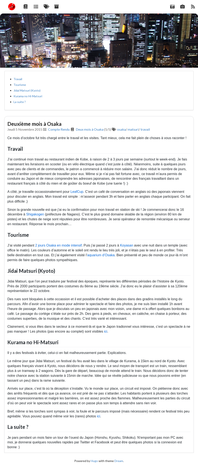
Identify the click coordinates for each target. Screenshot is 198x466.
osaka (121, 129)
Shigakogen (35, 214)
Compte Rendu (59, 129)
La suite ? (20, 102)
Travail (18, 79)
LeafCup (77, 191)
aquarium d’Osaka (101, 255)
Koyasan (126, 245)
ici (105, 331)
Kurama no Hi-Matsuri (28, 96)
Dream (118, 461)
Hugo (94, 461)
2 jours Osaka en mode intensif (58, 245)
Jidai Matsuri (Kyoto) (27, 90)
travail (145, 129)
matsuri (133, 129)
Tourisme (20, 84)
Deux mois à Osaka (89, 129)
